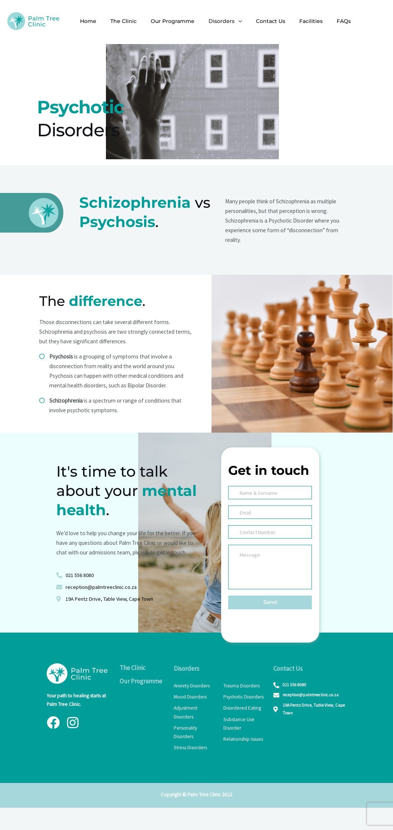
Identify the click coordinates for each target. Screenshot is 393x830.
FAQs (320, 21)
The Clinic (118, 21)
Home (86, 21)
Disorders (209, 21)
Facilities (290, 21)
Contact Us (254, 21)
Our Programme (163, 21)
